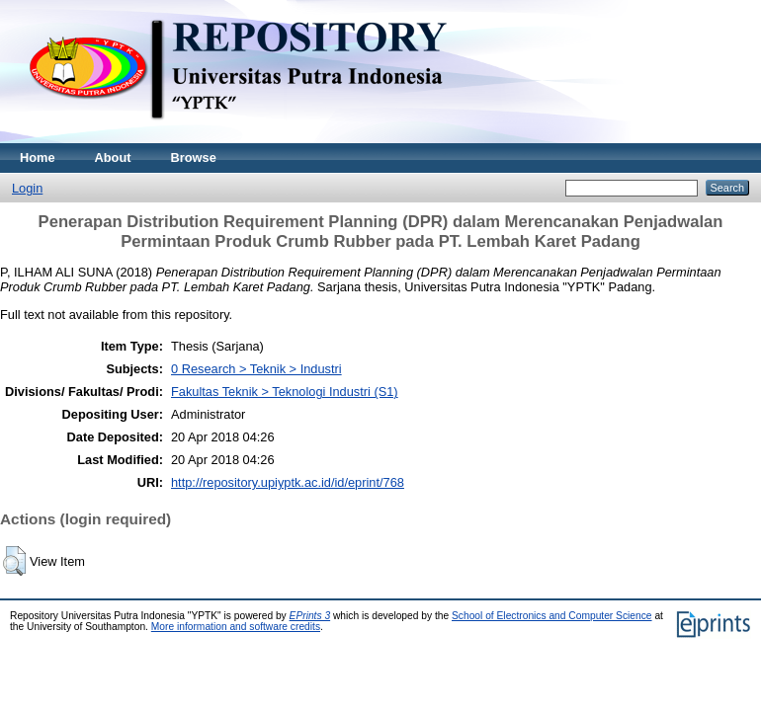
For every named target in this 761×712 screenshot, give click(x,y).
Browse (193, 157)
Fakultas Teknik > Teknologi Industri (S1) (284, 391)
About (113, 157)
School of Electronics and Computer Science (552, 615)
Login (27, 188)
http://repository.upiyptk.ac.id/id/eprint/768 (287, 482)
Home (37, 157)
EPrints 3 (310, 615)
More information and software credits (235, 626)
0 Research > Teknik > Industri (256, 368)
